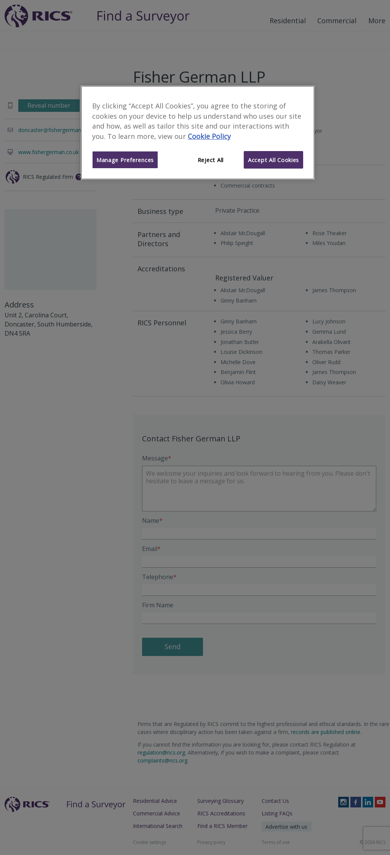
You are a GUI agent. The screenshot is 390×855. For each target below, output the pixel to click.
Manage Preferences (125, 160)
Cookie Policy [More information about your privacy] (209, 136)
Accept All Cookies (273, 160)
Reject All (211, 160)
